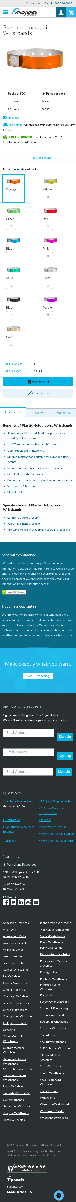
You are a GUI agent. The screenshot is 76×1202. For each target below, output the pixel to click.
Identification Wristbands (56, 923)
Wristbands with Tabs (54, 1117)
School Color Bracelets (54, 1001)
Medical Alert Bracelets (55, 929)
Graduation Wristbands (18, 1106)
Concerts (9, 1029)
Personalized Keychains (55, 954)
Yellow (47, 189)
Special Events (49, 1091)
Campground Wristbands (19, 1016)
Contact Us (33, 3)
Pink (46, 248)
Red (45, 219)
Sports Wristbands (52, 1073)
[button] (13, 188)
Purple (47, 307)
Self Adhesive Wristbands (56, 1048)
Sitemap (10, 840)
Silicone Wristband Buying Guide (52, 810)
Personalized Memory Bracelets (53, 963)
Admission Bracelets (16, 923)
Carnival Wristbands (15, 969)
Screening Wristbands (54, 1021)
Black (9, 307)
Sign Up (65, 736)
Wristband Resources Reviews (18, 829)
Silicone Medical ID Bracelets (52, 1057)
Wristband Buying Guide (57, 833)
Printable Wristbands (53, 979)
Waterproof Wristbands (55, 1104)
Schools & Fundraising (54, 1008)
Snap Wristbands (51, 1066)
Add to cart (40, 381)
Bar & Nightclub (13, 963)
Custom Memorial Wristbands (14, 1050)
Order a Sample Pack (19, 801)
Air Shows (9, 929)
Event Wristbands (14, 1086)
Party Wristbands (51, 947)
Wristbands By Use (53, 827)
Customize (40, 393)
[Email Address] (28, 733)
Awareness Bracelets (16, 943)
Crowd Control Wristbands (12, 1039)
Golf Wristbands (13, 1099)
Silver (47, 278)
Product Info (13, 412)
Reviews (38, 412)
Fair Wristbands (13, 976)
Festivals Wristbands (16, 1093)
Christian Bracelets (15, 1009)
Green (10, 219)
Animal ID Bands (13, 949)
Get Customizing (38, 676)
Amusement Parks (14, 936)
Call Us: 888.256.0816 (58, 3)
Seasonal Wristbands (53, 1028)
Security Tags (48, 1035)
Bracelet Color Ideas (16, 1003)
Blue (9, 248)
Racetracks (47, 995)
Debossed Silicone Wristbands (14, 1061)
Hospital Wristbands (16, 1113)
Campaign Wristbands (17, 996)
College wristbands (15, 1023)
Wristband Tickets (52, 1111)
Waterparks (47, 1097)
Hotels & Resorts (14, 1119)
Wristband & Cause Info (57, 840)
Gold (9, 337)
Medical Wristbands (52, 936)
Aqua (9, 278)
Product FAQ (63, 412)
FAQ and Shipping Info (56, 801)
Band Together (12, 956)
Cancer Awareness (15, 983)
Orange (11, 189)
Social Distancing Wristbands (50, 1082)
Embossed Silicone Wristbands (14, 1077)
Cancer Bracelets (14, 989)
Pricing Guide (48, 972)
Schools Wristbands (52, 1015)
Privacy (46, 820)
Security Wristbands (53, 1041)
